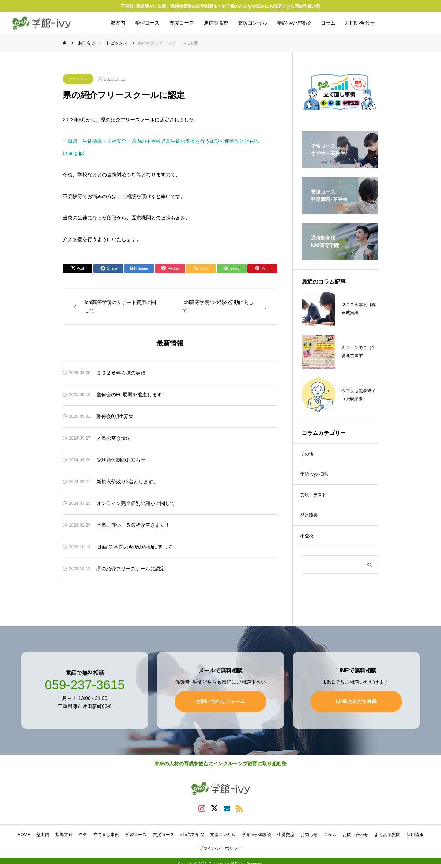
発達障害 (310, 518)
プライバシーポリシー (220, 845)
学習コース (147, 22)
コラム (328, 22)
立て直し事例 (106, 831)
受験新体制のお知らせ (120, 459)
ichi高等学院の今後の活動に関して (134, 547)
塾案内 (118, 22)
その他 (308, 454)
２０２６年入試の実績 (120, 372)
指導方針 (64, 831)
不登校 (308, 540)
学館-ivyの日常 (316, 476)
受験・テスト (315, 497)
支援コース (181, 22)
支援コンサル (252, 22)
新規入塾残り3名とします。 (127, 481)
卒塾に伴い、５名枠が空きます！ (133, 525)
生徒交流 (285, 831)
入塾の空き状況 (113, 438)
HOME (23, 831)
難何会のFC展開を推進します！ (131, 394)
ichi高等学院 (192, 831)
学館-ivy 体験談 (294, 22)
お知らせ (309, 831)
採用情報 (415, 831)
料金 (83, 831)
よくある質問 (387, 831)
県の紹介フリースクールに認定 (130, 568)
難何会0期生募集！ (117, 416)
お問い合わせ (360, 22)
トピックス (78, 79)
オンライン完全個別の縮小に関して (135, 503)
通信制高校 (216, 22)
